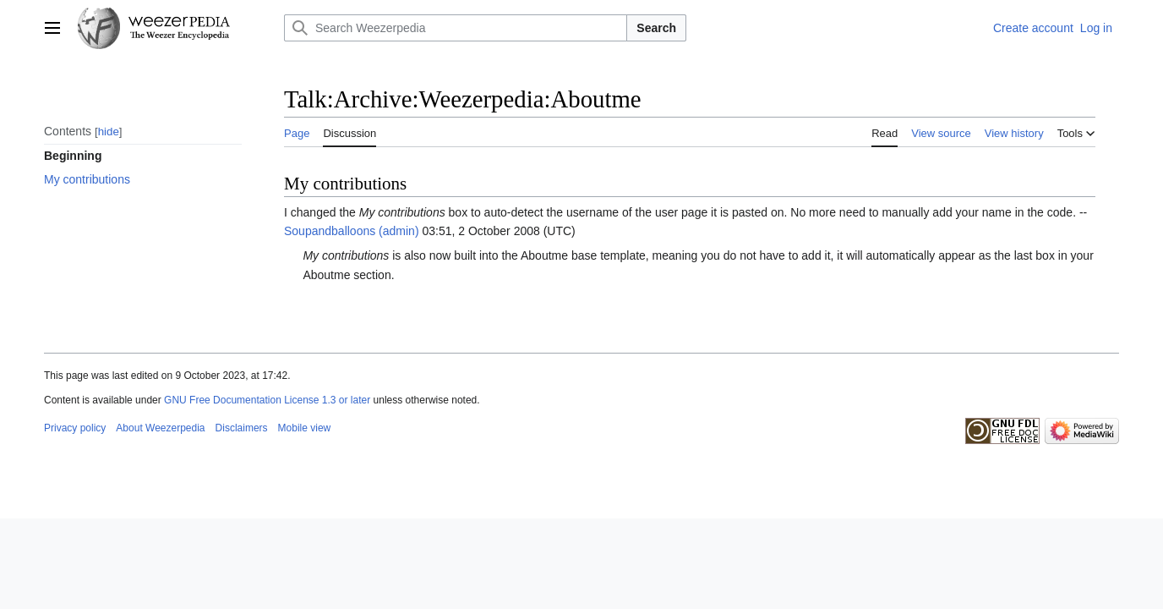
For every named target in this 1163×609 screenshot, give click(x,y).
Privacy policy (75, 428)
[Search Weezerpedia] (455, 27)
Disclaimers (242, 428)
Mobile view (304, 428)
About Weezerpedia (160, 428)
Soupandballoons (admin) (351, 231)
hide (108, 131)
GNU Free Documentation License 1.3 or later (267, 400)
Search (656, 28)
